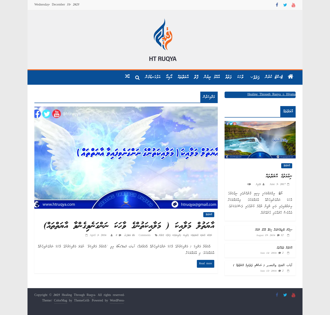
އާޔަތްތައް (183, 77)
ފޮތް (196, 77)
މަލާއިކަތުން (177, 235)
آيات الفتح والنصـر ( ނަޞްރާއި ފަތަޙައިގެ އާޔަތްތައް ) (262, 265)
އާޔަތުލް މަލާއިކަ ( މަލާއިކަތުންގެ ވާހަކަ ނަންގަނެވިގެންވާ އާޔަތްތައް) (129, 226)
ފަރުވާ (256, 77)
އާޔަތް (203, 235)
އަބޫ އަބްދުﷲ (128, 235)
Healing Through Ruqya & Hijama (272, 94)
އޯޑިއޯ (169, 77)
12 (282, 235)
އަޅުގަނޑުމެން (152, 77)
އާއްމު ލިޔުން (212, 77)
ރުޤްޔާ (210, 235)
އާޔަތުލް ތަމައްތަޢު (284, 247)
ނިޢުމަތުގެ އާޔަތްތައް (279, 176)
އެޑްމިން (257, 184)
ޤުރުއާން (161, 235)
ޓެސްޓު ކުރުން (274, 77)
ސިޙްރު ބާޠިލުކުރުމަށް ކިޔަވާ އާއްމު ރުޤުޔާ (273, 230)
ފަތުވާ (228, 77)
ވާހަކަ (240, 77)
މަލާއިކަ (186, 235)
